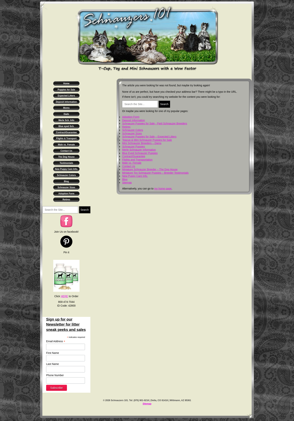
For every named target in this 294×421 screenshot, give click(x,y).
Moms (66, 108)
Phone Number (55, 375)
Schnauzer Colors (66, 175)
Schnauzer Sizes (66, 187)
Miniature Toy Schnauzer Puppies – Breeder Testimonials (155, 172)
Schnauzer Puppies (133, 146)
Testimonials (66, 163)
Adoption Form (66, 193)
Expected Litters (66, 95)
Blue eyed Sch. (66, 126)
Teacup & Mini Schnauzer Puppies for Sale (147, 139)
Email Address (55, 341)
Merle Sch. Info (66, 120)
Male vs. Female (66, 144)
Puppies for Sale (66, 89)
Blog (66, 181)
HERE (64, 296)
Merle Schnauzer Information (139, 149)
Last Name (52, 363)
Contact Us (66, 151)
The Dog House (66, 157)
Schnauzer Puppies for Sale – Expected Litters (149, 136)
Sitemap (127, 182)
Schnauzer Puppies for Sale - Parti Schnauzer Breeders (154, 123)
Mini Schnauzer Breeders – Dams (141, 143)
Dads (66, 114)
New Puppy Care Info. (66, 169)
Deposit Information (66, 102)
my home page (163, 188)
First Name (52, 352)
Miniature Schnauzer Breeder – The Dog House (149, 169)
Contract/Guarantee (66, 132)
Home (66, 83)
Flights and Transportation (137, 159)
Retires (66, 199)
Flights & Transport (66, 138)
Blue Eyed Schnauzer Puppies (140, 153)
